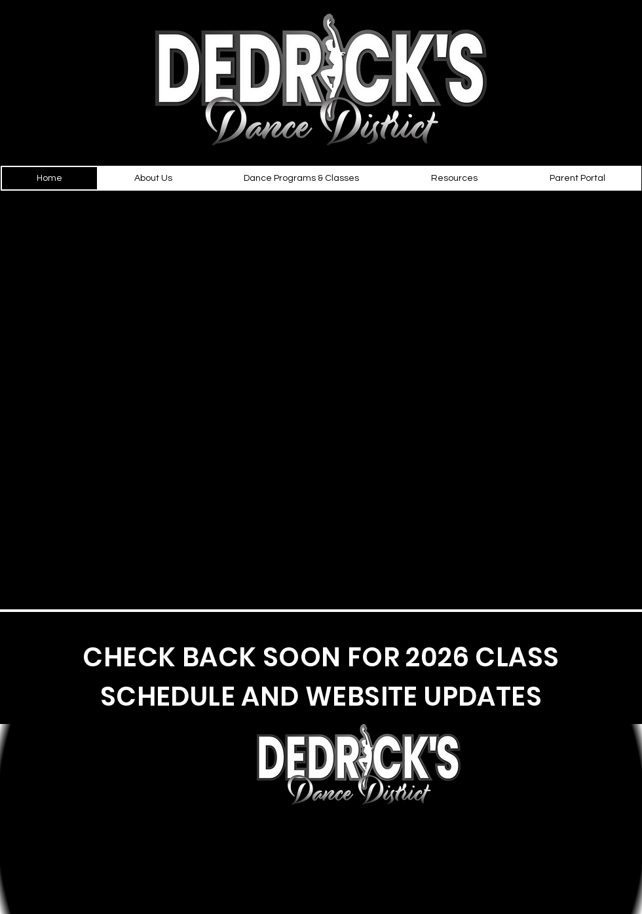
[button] (153, 178)
